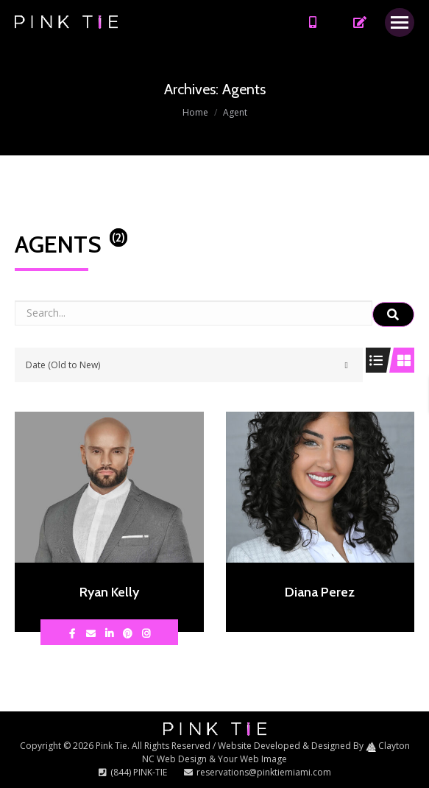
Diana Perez (320, 592)
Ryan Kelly (109, 592)
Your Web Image (252, 759)
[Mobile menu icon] (399, 22)
